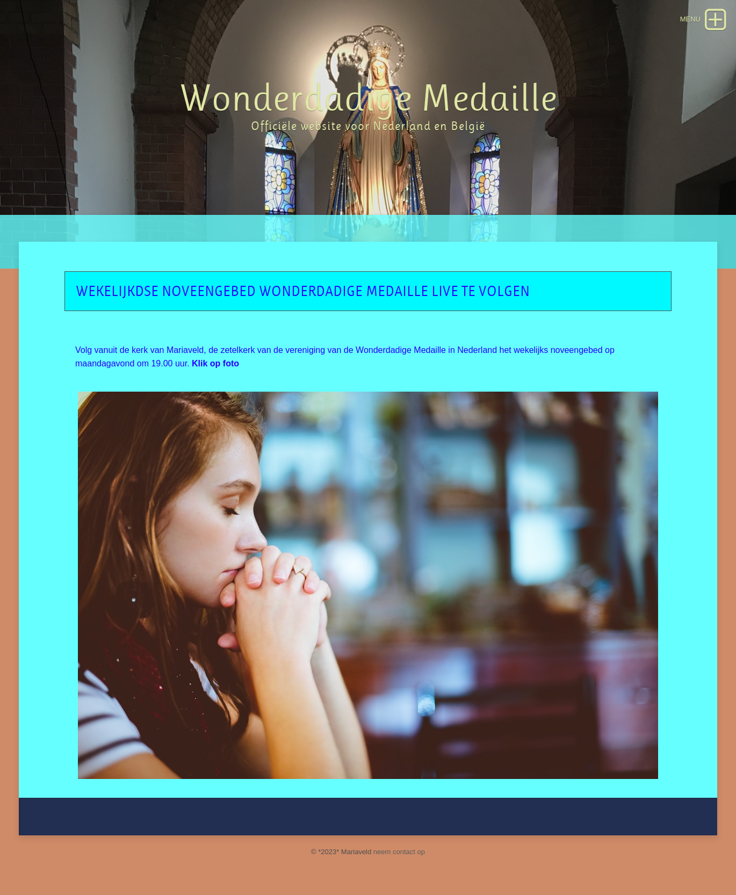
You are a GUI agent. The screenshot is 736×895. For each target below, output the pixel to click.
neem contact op (399, 852)
